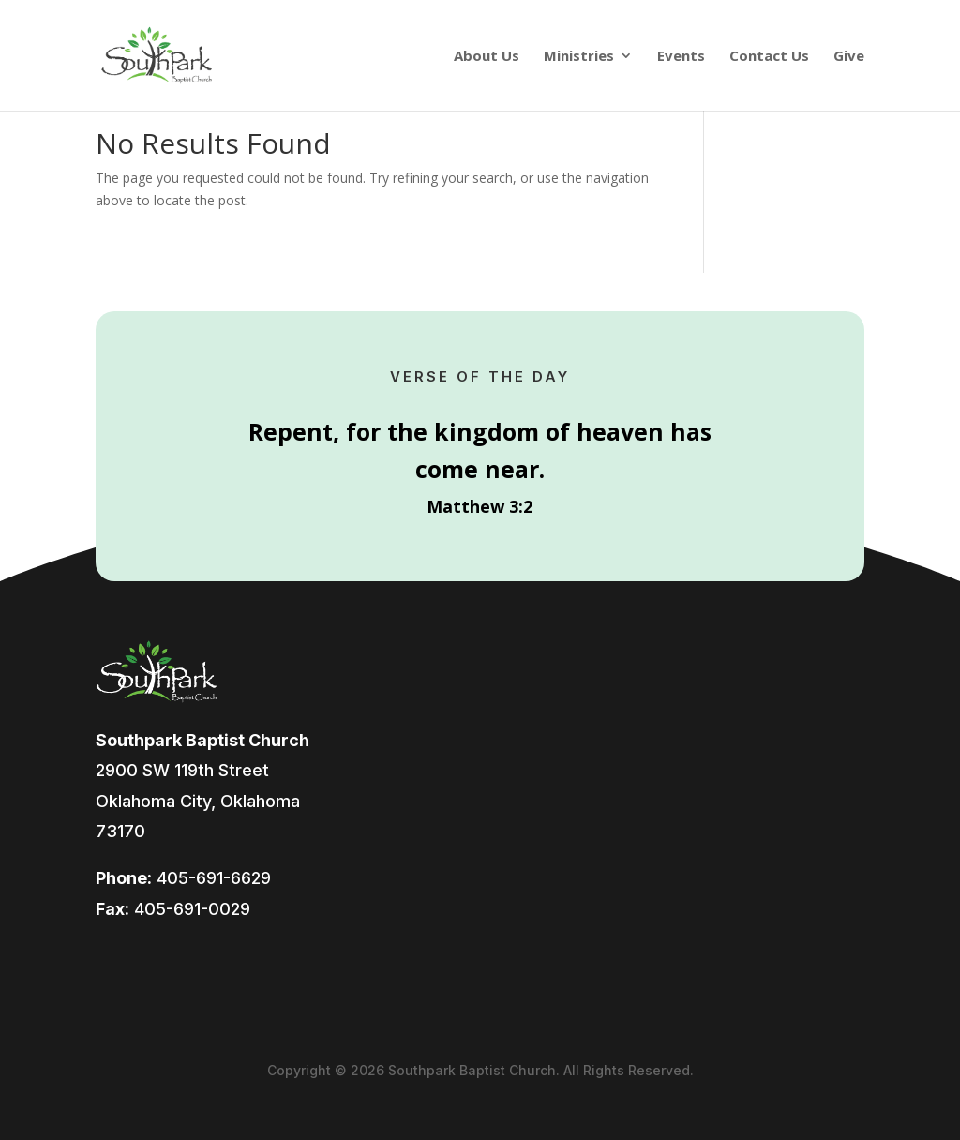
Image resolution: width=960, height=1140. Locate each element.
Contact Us (769, 57)
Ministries (579, 57)
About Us (486, 57)
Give (848, 57)
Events (681, 57)
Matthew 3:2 (479, 506)
